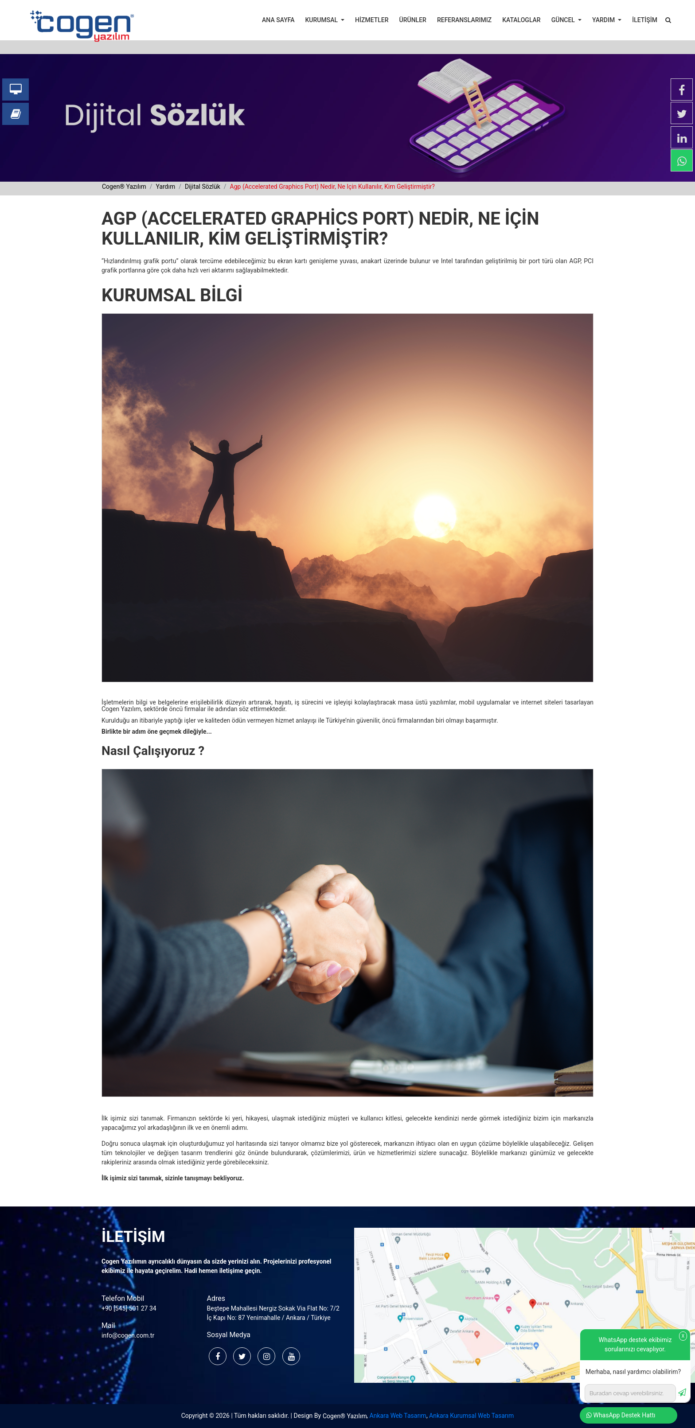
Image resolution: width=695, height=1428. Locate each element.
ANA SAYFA (278, 19)
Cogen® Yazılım (345, 1416)
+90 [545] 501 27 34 (129, 1308)
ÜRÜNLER (412, 19)
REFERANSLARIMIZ (464, 19)
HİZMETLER (371, 19)
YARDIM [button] (604, 19)
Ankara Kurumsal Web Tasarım (471, 1415)
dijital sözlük (202, 186)
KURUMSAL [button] (322, 19)
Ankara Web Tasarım (398, 1415)
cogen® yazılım (124, 186)
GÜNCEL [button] (564, 19)
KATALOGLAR (521, 19)
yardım (165, 186)
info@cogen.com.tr (128, 1335)
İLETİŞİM (644, 19)
